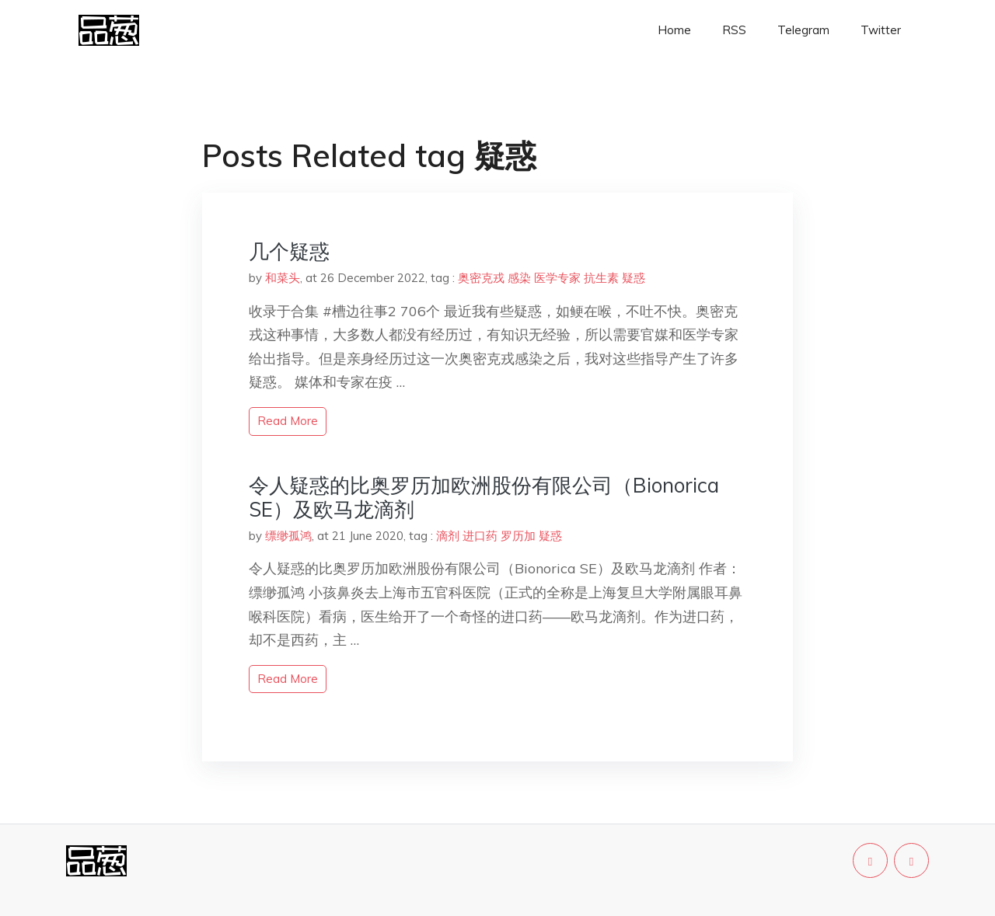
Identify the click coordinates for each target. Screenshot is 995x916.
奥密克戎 (481, 277)
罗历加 (518, 535)
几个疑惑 (289, 251)
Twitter (881, 30)
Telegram (803, 30)
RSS (734, 30)
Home (674, 30)
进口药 (480, 535)
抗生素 (601, 277)
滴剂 (447, 535)
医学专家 (557, 277)
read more (287, 420)
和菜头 (282, 277)
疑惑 (633, 277)
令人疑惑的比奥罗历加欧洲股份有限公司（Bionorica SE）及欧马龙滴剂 (484, 497)
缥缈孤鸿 (288, 535)
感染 (519, 277)
